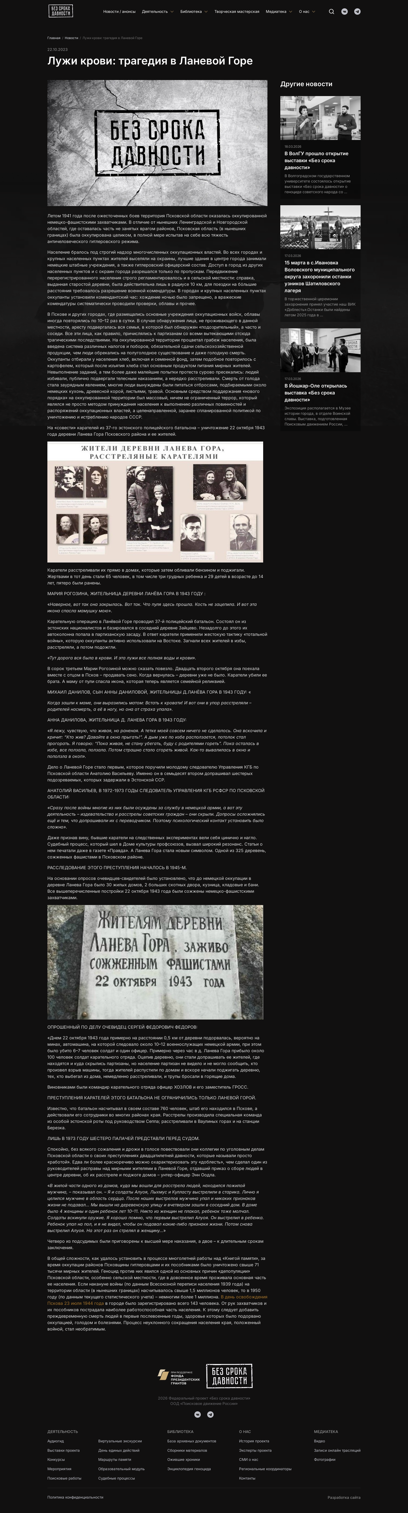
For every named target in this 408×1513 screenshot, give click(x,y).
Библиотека (194, 11)
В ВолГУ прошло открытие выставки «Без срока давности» (317, 160)
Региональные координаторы (266, 1468)
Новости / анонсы (119, 11)
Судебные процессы (118, 1478)
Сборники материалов (188, 1449)
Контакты (247, 1478)
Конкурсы (56, 1459)
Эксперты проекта (256, 1449)
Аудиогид (56, 1440)
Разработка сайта (344, 1497)
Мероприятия (60, 1468)
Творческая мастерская (236, 11)
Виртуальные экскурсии (122, 1440)
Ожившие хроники (185, 1459)
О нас (307, 11)
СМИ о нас (249, 1459)
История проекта (255, 1440)
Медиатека (279, 11)
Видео (318, 1440)
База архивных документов (193, 1440)
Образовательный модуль (124, 1468)
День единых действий (121, 1449)
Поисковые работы (64, 1478)
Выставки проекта (64, 1449)
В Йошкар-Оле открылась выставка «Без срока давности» (316, 392)
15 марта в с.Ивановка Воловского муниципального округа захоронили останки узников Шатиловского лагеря (320, 276)
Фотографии (324, 1459)
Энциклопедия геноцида (190, 1468)
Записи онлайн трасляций (337, 1449)
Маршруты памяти (117, 1459)
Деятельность (158, 11)
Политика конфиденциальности (76, 1497)
